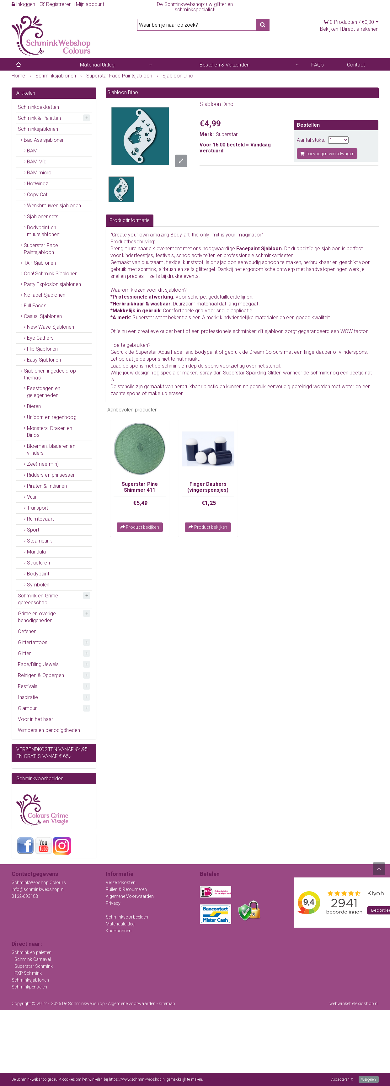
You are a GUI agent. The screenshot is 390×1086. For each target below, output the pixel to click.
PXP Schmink (28, 973)
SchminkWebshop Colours (39, 882)
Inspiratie (28, 697)
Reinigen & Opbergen (41, 675)
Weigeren (368, 1079)
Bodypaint (38, 574)
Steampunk (39, 541)
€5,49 (140, 503)
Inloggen (23, 4)
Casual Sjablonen (43, 316)
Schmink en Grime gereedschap (38, 599)
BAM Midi (37, 162)
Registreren (56, 4)
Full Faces (35, 306)
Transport (37, 508)
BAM (32, 151)
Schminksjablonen (38, 129)
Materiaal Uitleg (97, 65)
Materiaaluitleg (120, 923)
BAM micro (39, 173)
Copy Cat (37, 195)
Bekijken (329, 29)
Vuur (32, 497)
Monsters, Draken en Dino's (49, 431)
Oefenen (27, 631)
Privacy (113, 903)
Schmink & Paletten (39, 118)
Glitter (24, 653)
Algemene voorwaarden (132, 1003)
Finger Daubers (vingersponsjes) (208, 487)
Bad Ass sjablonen (44, 140)
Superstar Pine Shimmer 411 (140, 487)
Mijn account (90, 4)
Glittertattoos (32, 642)
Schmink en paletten (32, 952)
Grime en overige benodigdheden (37, 617)
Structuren (38, 563)
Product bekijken (139, 527)
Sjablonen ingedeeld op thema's (50, 374)
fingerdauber (318, 352)
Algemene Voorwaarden (130, 896)
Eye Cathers (40, 338)
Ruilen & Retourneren (126, 889)
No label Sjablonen (45, 295)
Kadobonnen (119, 930)
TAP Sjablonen (40, 263)
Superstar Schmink (33, 966)
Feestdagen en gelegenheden (43, 391)
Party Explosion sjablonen (52, 284)
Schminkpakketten (38, 107)
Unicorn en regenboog (52, 417)
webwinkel (339, 1003)
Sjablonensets (42, 217)
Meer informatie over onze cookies (231, 1079)
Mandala (36, 552)
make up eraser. (166, 393)
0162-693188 (25, 896)
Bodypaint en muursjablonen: (43, 231)
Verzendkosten (121, 882)
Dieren (34, 406)
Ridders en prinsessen (51, 475)
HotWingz (37, 184)
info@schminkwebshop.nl (38, 889)
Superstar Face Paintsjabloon (41, 248)
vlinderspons (353, 352)
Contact (356, 65)
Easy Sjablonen (44, 360)
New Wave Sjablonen (50, 327)
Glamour (27, 708)
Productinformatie (130, 220)
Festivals (28, 686)
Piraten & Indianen (47, 486)
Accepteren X (342, 1079)
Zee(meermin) (43, 464)
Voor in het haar (35, 719)
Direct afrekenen (360, 29)
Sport (33, 530)
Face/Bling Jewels (38, 664)
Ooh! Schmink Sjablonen (50, 274)
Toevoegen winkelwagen (327, 153)
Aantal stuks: (311, 140)
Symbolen (38, 585)
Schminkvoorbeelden (127, 916)
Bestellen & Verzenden (224, 65)
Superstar (227, 134)
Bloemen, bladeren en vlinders (51, 449)
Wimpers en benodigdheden (49, 730)
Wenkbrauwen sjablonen (54, 206)
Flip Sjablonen (42, 349)
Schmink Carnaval (32, 959)
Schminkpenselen (29, 986)
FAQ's (317, 65)
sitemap (167, 1003)
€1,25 (209, 503)
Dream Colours (266, 352)
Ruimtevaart (40, 519)
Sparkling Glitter (263, 373)
